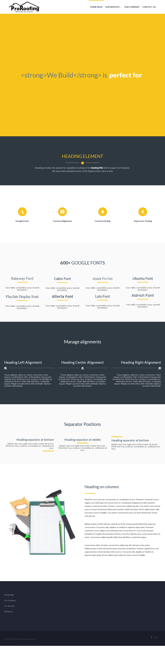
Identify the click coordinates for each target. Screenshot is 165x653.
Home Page (96, 7)
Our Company (132, 7)
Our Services (113, 7)
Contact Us (149, 7)
